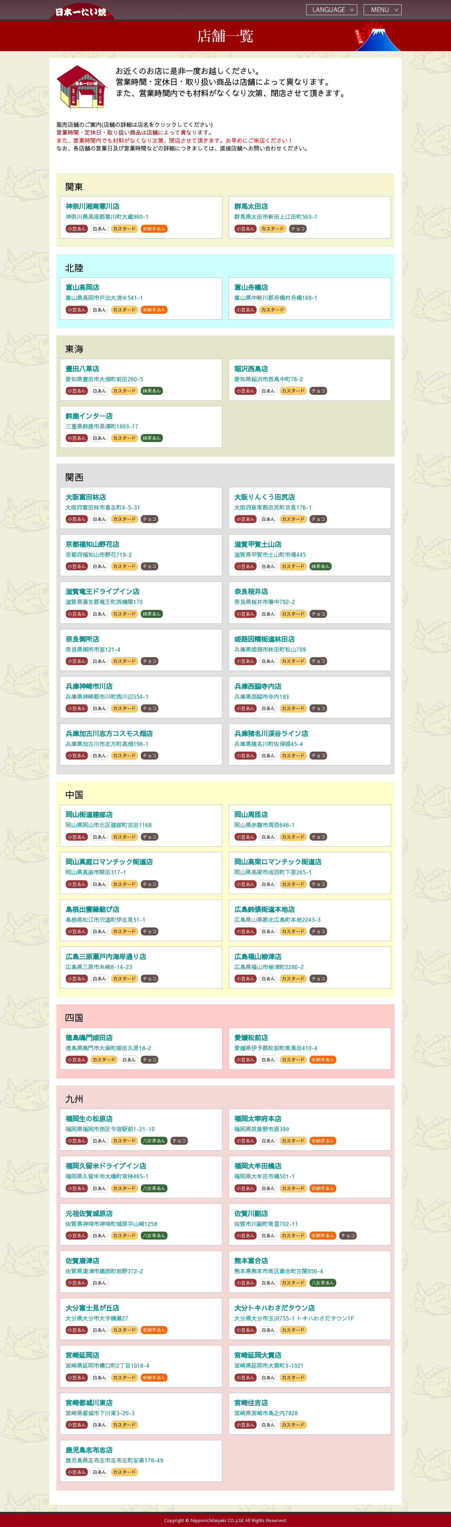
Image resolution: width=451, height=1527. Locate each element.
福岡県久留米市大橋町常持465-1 (141, 1177)
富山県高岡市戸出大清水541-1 (141, 298)
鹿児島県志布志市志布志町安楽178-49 (141, 1461)
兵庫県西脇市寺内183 (309, 697)
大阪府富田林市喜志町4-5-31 (141, 508)
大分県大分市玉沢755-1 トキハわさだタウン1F (309, 1319)
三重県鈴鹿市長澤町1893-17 (141, 427)
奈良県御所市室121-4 (141, 650)
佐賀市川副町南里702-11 (309, 1224)
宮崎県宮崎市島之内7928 (309, 1413)
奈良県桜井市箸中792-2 (309, 602)
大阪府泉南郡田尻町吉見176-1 (309, 508)
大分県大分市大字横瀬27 (141, 1319)
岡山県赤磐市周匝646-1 (309, 825)
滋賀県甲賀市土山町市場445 (309, 555)
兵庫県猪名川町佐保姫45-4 (309, 744)
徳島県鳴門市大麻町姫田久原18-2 (141, 1048)
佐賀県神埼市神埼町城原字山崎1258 (141, 1224)
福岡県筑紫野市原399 (309, 1129)
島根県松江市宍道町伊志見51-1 (141, 920)
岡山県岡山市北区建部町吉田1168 (141, 825)
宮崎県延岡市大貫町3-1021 (309, 1366)
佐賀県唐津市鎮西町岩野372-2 (141, 1271)
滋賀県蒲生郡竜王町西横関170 (141, 602)
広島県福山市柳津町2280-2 (309, 967)
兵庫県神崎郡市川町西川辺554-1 (141, 697)
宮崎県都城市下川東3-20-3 (141, 1413)
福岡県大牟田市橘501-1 (309, 1177)
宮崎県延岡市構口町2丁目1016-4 (141, 1366)
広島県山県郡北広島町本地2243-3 (309, 920)
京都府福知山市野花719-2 (141, 555)
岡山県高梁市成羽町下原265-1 (309, 872)
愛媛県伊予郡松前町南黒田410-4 (309, 1048)
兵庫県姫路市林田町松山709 (309, 650)
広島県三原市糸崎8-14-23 (141, 967)
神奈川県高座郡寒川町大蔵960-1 (141, 217)
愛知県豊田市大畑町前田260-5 (141, 379)
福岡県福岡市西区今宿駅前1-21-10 (141, 1129)
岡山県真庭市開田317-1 (141, 872)
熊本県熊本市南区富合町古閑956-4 (309, 1271)
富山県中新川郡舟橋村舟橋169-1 (309, 298)
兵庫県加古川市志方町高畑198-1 (141, 744)
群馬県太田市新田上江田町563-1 (309, 217)
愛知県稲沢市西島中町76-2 (309, 379)
